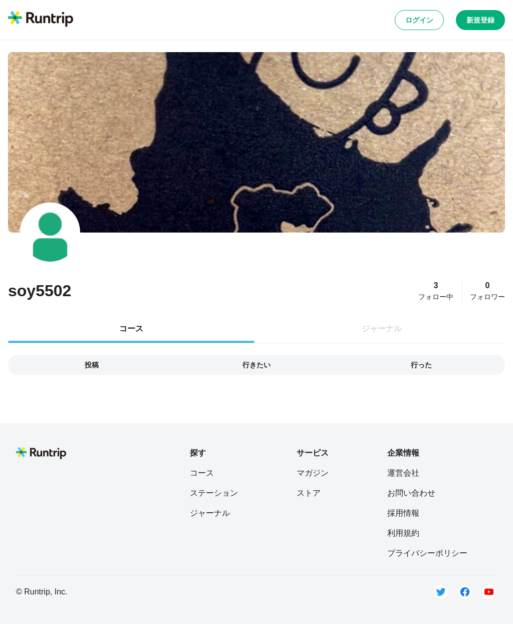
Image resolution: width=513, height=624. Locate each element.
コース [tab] (131, 328)
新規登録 (480, 20)
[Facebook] (465, 592)
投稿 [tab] (92, 365)
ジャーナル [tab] (382, 328)
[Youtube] (489, 592)
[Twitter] (441, 592)
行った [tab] (421, 365)
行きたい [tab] (256, 365)
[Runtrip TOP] (40, 19)
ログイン (419, 20)
